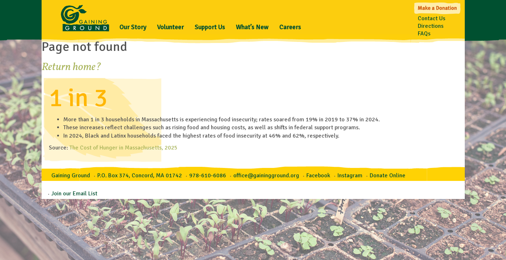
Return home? (71, 67)
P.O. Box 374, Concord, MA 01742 (139, 175)
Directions (430, 26)
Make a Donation (438, 7)
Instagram (349, 175)
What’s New (252, 27)
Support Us (210, 27)
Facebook (318, 175)
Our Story (132, 27)
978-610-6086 (207, 175)
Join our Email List (74, 193)
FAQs (424, 33)
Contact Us (431, 18)
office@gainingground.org (266, 175)
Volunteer (170, 27)
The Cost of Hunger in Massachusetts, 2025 (123, 147)
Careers (290, 27)
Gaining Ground (85, 16)
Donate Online (387, 175)
